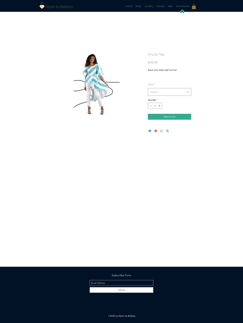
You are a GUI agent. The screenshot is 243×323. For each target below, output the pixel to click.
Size (151, 84)
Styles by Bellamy (59, 7)
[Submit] (121, 290)
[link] (194, 6)
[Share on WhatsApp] (161, 131)
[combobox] (169, 92)
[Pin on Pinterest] (156, 131)
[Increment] (160, 106)
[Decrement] (150, 106)
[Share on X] (167, 131)
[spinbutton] (155, 106)
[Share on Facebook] (150, 131)
